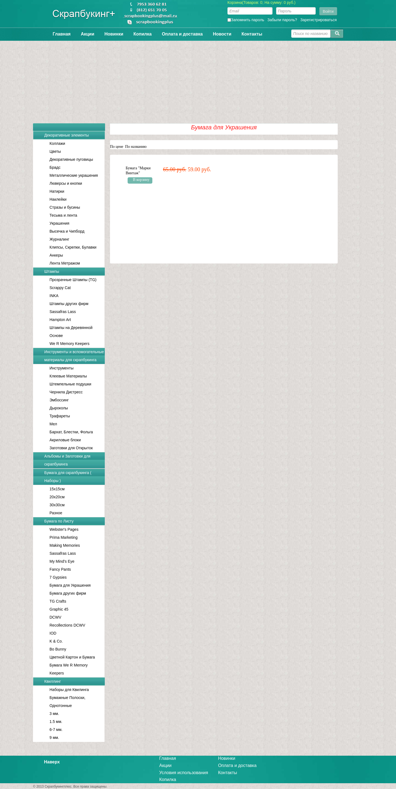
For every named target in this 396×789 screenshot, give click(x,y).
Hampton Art (60, 319)
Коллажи (57, 143)
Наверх (52, 762)
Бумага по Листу (58, 521)
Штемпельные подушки (70, 384)
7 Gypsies (58, 577)
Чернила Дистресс (66, 392)
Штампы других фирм (69, 303)
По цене (116, 147)
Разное (56, 513)
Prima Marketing (64, 537)
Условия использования (183, 772)
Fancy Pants (60, 569)
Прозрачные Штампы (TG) (73, 279)
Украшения (59, 223)
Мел (53, 424)
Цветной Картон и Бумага (72, 657)
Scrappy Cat (60, 287)
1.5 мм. (56, 721)
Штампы (51, 271)
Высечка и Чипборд (67, 231)
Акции (87, 34)
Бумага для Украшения (70, 585)
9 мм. (54, 737)
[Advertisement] (198, 79)
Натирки (57, 191)
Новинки (114, 34)
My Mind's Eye (62, 561)
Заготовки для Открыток (71, 448)
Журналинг (59, 239)
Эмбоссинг (59, 400)
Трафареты (60, 416)
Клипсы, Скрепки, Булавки (73, 247)
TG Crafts (58, 601)
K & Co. (56, 641)
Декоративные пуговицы (71, 159)
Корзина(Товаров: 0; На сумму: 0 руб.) (261, 2)
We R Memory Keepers (69, 343)
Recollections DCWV (67, 625)
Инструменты (61, 368)
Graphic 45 (59, 609)
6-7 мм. (56, 729)
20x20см (57, 497)
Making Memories (65, 545)
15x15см (57, 489)
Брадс (55, 167)
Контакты (251, 34)
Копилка (142, 34)
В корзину (141, 180)
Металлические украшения (74, 175)
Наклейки (58, 199)
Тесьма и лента (63, 215)
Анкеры (56, 255)
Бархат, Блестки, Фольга (71, 432)
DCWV (55, 617)
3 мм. (54, 713)
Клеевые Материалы (68, 376)
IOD (53, 633)
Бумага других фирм (68, 593)
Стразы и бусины (65, 207)
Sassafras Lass (63, 311)
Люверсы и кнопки (66, 183)
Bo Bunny (58, 649)
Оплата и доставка (182, 34)
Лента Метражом (65, 263)
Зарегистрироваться (318, 20)
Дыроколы (59, 408)
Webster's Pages (64, 529)
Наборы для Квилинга (69, 689)
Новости (222, 34)
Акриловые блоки (65, 440)
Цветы (55, 151)
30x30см (57, 505)
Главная (62, 34)
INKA (54, 295)
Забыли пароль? (282, 20)
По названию (136, 147)
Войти (328, 11)
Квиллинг (52, 681)
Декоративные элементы (66, 135)
